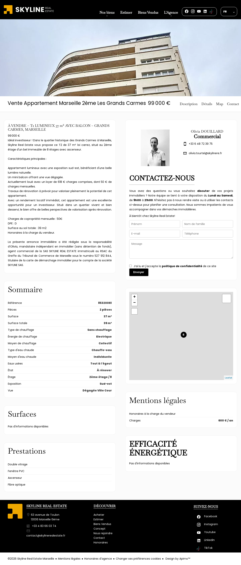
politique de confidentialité (182, 266)
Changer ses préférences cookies (138, 559)
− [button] (134, 303)
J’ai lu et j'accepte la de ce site (175, 266)
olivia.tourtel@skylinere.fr (205, 153)
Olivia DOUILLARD (207, 131)
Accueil (29, 14)
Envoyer (138, 272)
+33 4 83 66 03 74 (44, 526)
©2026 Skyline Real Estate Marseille (31, 559)
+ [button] (134, 297)
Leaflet (228, 377)
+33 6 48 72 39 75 (201, 144)
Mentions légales (69, 559)
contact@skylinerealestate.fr (45, 535)
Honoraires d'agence (98, 559)
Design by (177, 559)
